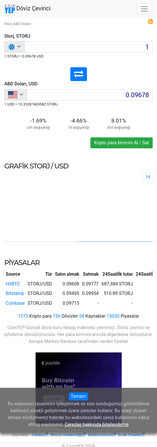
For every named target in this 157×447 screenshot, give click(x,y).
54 (81, 316)
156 (57, 316)
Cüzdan (40, 435)
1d (148, 176)
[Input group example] (88, 47)
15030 (112, 316)
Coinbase (15, 303)
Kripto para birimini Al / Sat (121, 142)
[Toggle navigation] (144, 9)
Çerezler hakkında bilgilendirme (97, 424)
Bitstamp (15, 293)
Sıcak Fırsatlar (131, 435)
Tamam (78, 396)
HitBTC (13, 284)
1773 (23, 316)
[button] (78, 74)
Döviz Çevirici (28, 9)
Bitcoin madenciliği (68, 435)
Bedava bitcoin (102, 435)
